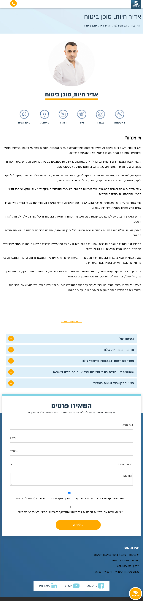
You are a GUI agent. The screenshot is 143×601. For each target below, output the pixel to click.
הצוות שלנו (120, 25)
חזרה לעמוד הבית (71, 321)
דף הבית (135, 25)
